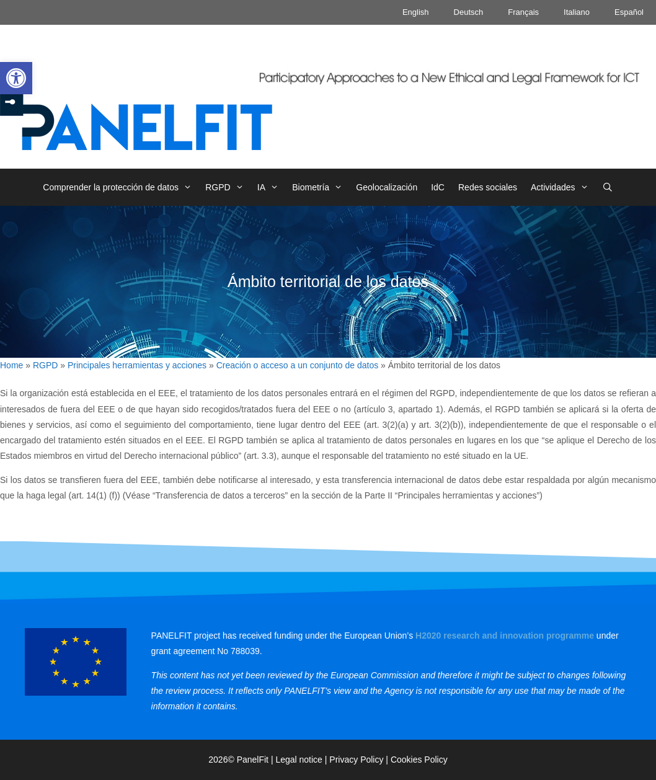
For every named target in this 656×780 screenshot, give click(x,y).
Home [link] (11, 365)
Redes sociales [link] (487, 187)
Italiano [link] (577, 12)
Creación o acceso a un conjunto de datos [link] (297, 365)
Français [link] (523, 12)
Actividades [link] (563, 187)
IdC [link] (438, 187)
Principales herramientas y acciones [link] (137, 365)
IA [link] (271, 187)
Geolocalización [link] (386, 187)
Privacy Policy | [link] (360, 759)
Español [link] (629, 12)
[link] (16, 78)
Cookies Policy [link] (419, 759)
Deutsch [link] (469, 12)
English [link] (415, 12)
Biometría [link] (320, 187)
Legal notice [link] (298, 759)
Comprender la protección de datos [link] (120, 187)
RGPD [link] (227, 187)
